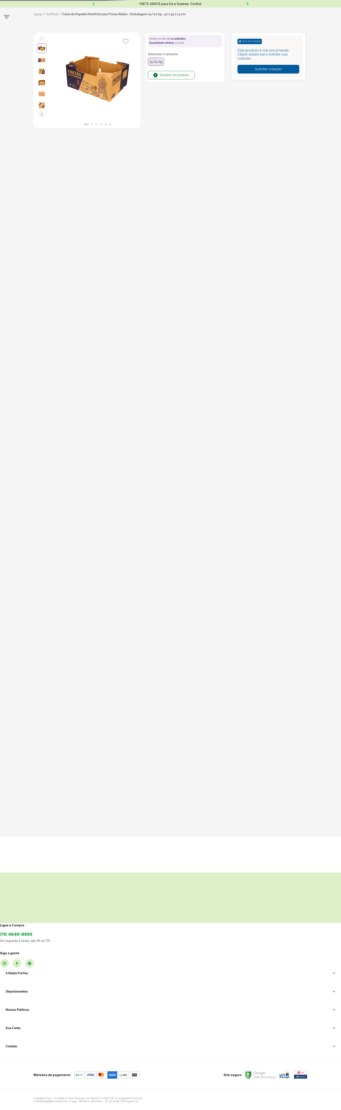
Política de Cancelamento (182, 1013)
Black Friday (98, 1005)
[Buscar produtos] (193, 25)
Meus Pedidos (229, 1002)
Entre (230, 28)
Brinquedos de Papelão (133, 1032)
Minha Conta (228, 995)
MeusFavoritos (275, 26)
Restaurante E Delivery (133, 1008)
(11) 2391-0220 (65, 11)
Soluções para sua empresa (266, 995)
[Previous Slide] (93, 3)
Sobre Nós (97, 999)
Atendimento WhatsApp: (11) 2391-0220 (273, 1008)
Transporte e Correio (131, 995)
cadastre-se (249, 28)
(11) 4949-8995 (49, 998)
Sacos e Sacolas (128, 1002)
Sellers (94, 1012)
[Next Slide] (247, 3)
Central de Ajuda (258, 1002)
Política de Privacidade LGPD (184, 995)
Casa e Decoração (130, 1046)
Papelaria (123, 1039)
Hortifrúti (52, 52)
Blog (93, 1019)
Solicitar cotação (268, 107)
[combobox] (145, 25)
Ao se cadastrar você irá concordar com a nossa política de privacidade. (235, 963)
